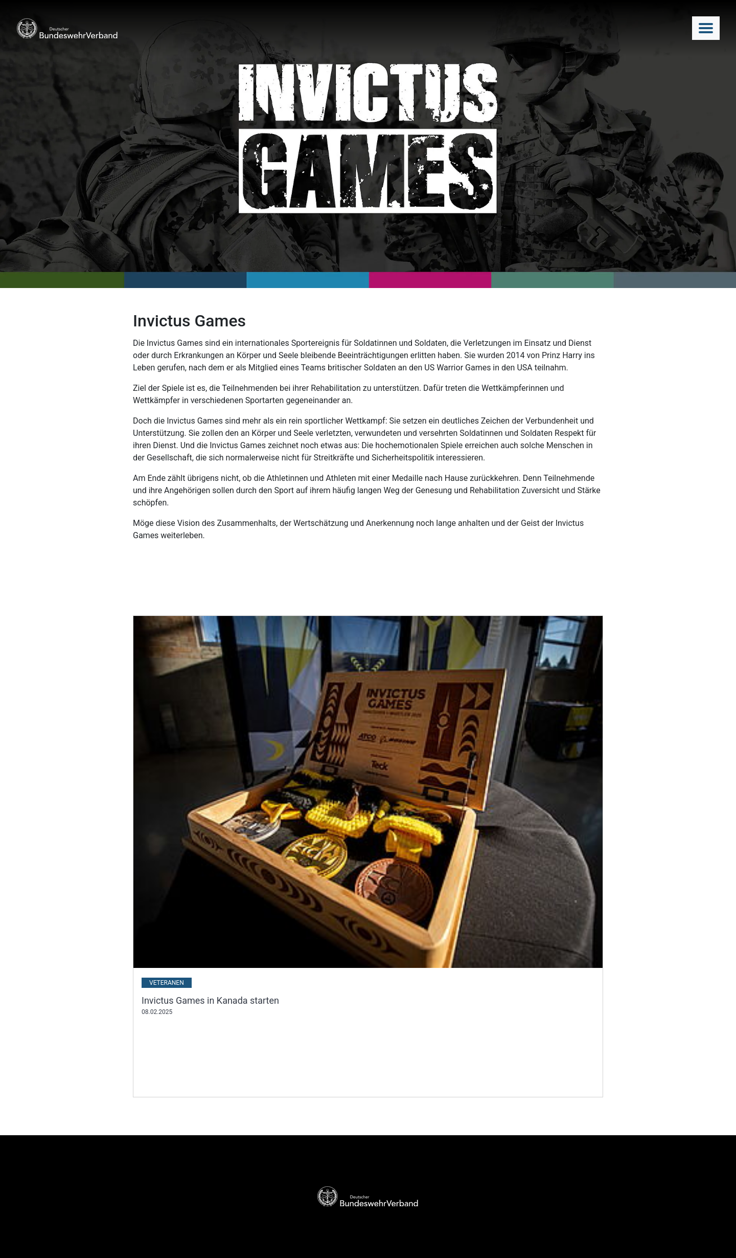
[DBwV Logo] (67, 28)
